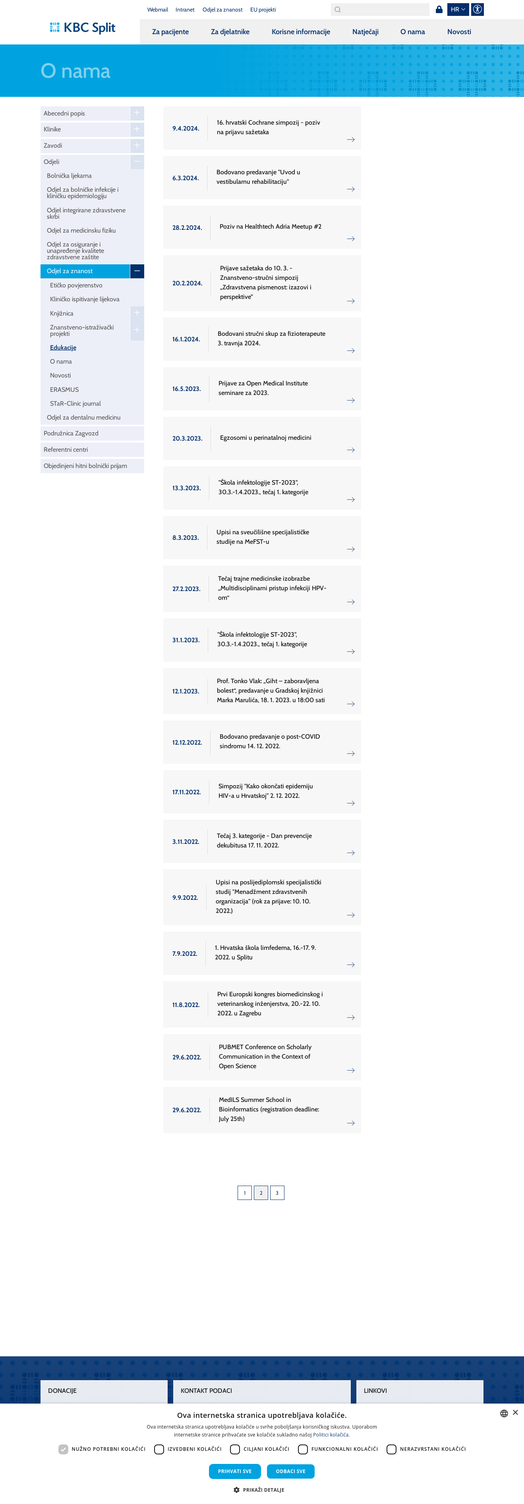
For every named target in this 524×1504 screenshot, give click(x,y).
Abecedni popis (64, 113)
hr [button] (455, 9)
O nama (412, 31)
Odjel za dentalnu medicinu (83, 417)
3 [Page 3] (277, 1193)
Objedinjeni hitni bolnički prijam (85, 466)
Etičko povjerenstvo (76, 285)
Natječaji (365, 31)
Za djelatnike (230, 31)
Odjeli (51, 162)
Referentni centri (66, 449)
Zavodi (53, 145)
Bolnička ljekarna (69, 175)
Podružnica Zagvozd (71, 433)
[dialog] (262, 1454)
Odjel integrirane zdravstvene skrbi (86, 213)
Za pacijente (170, 31)
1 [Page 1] (245, 1193)
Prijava (439, 9)
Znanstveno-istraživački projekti (82, 330)
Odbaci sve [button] (291, 1471)
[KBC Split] (86, 28)
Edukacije (63, 347)
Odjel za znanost (70, 271)
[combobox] (504, 1413)
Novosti (459, 31)
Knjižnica (61, 313)
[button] (262, 1489)
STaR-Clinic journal (75, 403)
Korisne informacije (301, 31)
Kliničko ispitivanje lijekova (85, 299)
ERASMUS (64, 389)
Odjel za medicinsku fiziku (81, 230)
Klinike (52, 129)
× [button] (515, 1413)
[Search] (380, 9)
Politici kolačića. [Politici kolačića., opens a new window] (331, 1434)
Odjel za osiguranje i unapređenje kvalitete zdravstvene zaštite (75, 251)
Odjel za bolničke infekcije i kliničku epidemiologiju (82, 193)
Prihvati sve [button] (235, 1471)
